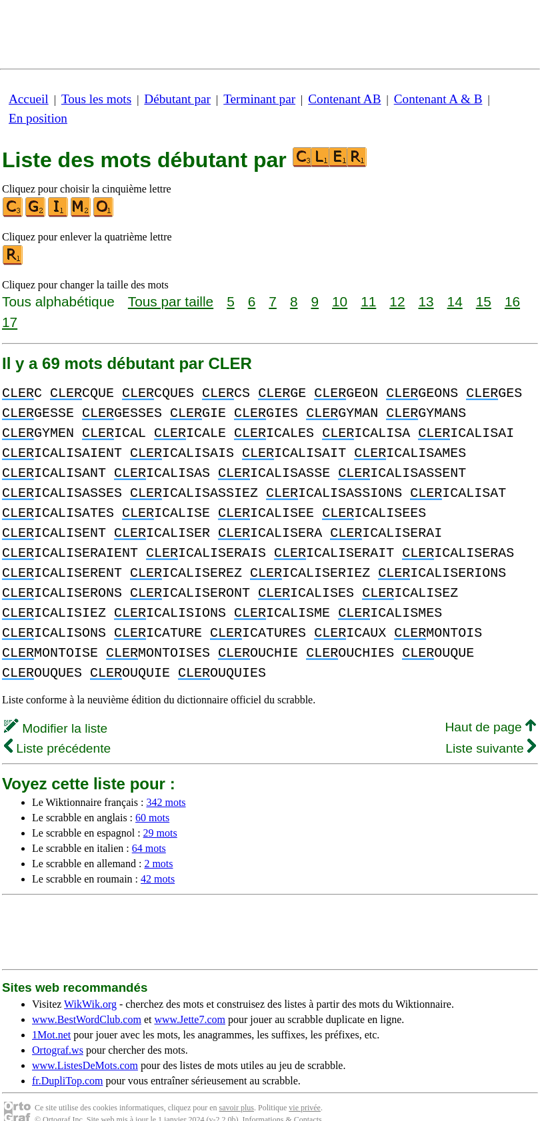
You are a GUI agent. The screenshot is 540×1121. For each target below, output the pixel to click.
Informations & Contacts (281, 1099)
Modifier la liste (55, 708)
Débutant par (177, 99)
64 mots (149, 828)
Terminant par (259, 99)
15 (483, 301)
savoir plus (236, 1087)
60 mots (152, 797)
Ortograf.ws (57, 1030)
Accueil (29, 99)
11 (368, 301)
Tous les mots (96, 99)
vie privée (305, 1087)
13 (425, 301)
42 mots (158, 859)
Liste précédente (57, 728)
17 (9, 322)
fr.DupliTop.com (67, 1060)
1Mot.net (51, 1014)
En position (38, 118)
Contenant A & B (438, 99)
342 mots (165, 782)
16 (512, 301)
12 (397, 301)
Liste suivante (490, 728)
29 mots (160, 813)
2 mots (158, 843)
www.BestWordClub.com (86, 999)
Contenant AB (344, 99)
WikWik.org (90, 984)
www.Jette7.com (189, 999)
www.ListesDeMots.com (85, 1045)
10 (339, 301)
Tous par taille (170, 301)
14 (455, 301)
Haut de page (490, 707)
